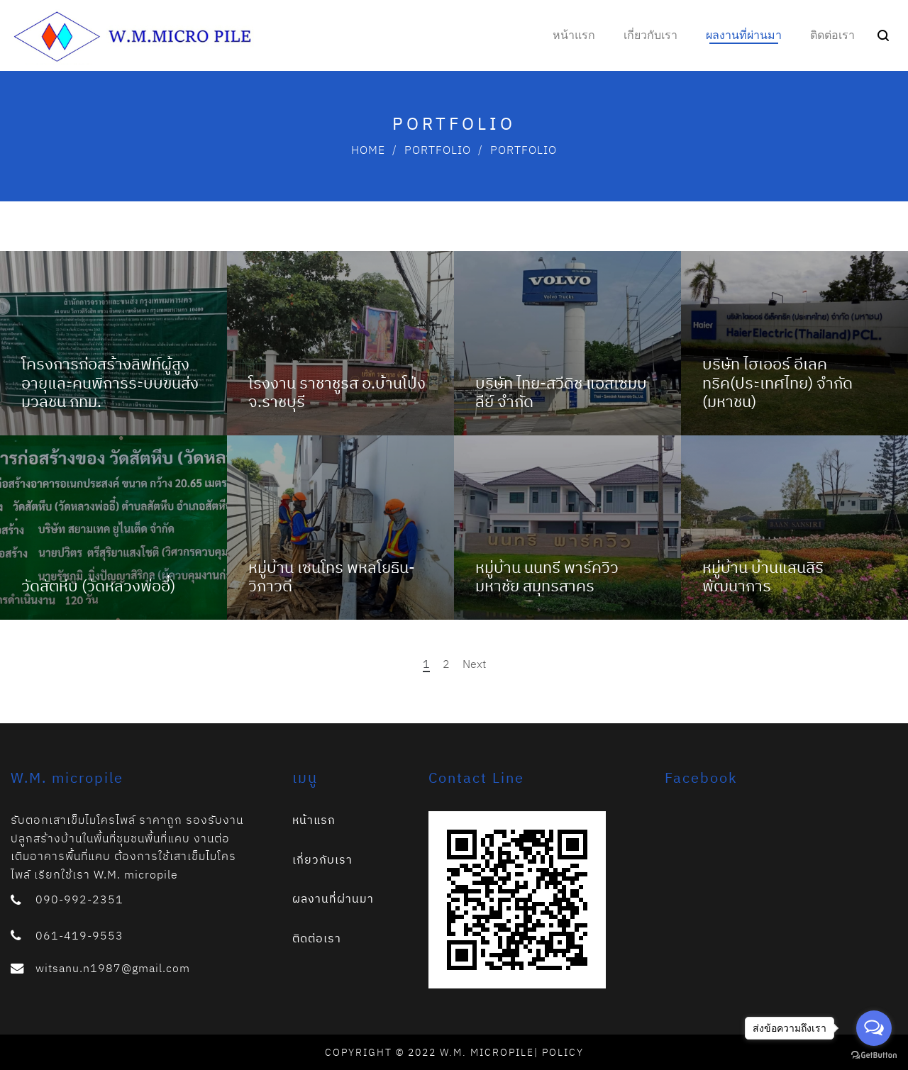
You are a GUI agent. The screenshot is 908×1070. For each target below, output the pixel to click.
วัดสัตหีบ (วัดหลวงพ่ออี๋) (98, 585)
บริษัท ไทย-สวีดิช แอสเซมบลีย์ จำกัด (561, 391)
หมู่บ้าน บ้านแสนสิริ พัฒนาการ (763, 576)
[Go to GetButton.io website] (874, 1055)
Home (368, 150)
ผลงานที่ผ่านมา (333, 898)
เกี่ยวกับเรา (322, 859)
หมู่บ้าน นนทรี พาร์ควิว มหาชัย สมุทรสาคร (547, 576)
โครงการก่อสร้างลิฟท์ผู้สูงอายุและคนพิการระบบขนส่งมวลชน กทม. (110, 382)
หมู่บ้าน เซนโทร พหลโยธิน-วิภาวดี (331, 576)
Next (474, 664)
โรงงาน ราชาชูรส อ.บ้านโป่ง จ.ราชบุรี (337, 391)
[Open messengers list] (874, 1028)
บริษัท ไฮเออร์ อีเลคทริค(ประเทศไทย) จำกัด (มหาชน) (777, 382)
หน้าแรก (314, 820)
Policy (563, 1052)
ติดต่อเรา (316, 938)
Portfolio (437, 150)
